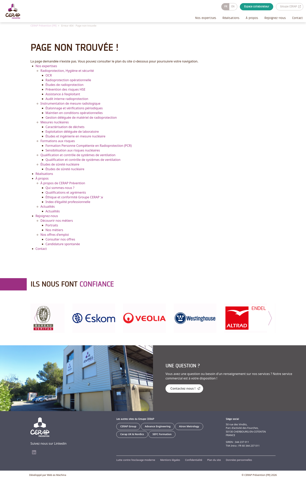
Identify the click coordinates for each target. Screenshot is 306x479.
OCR (48, 75)
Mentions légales (170, 460)
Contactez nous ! (185, 388)
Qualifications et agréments (65, 192)
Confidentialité (193, 460)
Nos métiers (54, 230)
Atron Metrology (189, 426)
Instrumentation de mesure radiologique (70, 103)
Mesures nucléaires (54, 122)
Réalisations (230, 18)
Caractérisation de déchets (65, 127)
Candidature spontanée (62, 244)
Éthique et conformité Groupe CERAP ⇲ (74, 197)
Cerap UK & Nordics (132, 434)
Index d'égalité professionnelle (67, 201)
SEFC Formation (162, 434)
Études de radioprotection (64, 84)
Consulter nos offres (60, 239)
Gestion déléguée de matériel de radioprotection (81, 117)
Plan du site (214, 460)
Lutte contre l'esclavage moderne (135, 460)
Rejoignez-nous (275, 18)
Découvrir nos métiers (56, 220)
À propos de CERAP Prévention (62, 183)
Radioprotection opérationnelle (68, 80)
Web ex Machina (56, 474)
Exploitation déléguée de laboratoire (72, 131)
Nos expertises (205, 18)
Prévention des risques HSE (65, 89)
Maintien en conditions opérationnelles (74, 112)
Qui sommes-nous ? (59, 187)
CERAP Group (128, 426)
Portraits (51, 225)
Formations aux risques (57, 141)
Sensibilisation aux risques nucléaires (72, 150)
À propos (252, 18)
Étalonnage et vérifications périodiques (74, 108)
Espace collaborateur (256, 6)
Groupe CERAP (290, 6)
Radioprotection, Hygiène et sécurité (67, 70)
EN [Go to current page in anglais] (232, 6)
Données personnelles (239, 460)
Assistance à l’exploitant (62, 94)
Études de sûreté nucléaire (59, 164)
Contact (297, 18)
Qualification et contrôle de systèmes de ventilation (77, 155)
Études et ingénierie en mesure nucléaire (75, 136)
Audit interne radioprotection (66, 98)
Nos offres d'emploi (54, 234)
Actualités (47, 206)
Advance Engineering (158, 426)
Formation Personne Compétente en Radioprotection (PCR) (88, 145)
